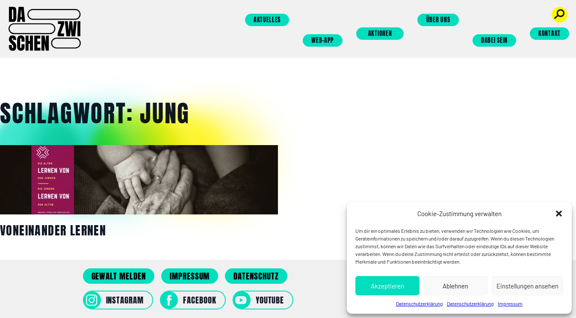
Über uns (438, 19)
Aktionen (380, 33)
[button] (559, 213)
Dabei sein (494, 40)
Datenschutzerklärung (419, 303)
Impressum (510, 303)
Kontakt (549, 33)
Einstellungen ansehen (527, 286)
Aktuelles (267, 19)
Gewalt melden (119, 276)
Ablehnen (455, 286)
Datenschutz (255, 276)
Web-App (322, 40)
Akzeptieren (387, 286)
